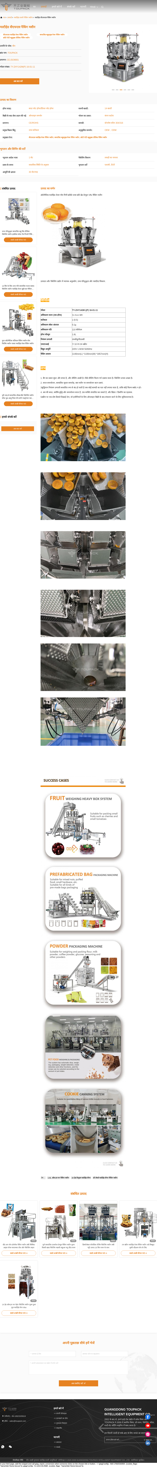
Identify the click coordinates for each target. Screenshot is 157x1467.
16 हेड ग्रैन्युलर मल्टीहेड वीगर (81, 1178)
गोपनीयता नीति (18, 1460)
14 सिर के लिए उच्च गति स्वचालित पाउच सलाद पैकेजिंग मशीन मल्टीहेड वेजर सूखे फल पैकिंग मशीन (18, 289)
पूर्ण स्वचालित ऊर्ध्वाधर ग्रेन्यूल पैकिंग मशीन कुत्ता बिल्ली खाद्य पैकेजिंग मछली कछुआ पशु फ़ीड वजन (58, 1246)
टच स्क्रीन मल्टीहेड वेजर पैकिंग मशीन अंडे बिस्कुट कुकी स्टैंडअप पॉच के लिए (138, 1246)
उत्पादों (44, 6)
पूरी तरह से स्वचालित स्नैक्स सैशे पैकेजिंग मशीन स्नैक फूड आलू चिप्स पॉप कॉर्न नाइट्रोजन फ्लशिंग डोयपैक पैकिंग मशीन (18, 398)
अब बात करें (19, 81)
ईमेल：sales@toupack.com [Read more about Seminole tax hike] (14, 1421)
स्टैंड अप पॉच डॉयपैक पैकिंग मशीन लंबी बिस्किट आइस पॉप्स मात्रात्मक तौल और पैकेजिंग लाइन (19, 1246)
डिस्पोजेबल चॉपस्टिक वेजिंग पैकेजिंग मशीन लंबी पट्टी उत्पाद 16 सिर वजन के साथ (98, 1246)
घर (34, 6)
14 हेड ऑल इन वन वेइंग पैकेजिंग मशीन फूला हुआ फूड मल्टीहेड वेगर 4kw (19, 1305)
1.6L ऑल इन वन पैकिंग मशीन (58, 1178)
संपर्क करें (71, 6)
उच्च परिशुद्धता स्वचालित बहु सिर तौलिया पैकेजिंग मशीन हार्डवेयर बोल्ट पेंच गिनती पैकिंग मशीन (17, 234)
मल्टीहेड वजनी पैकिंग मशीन (23, 17)
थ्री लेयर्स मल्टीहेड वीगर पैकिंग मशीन (105, 1178)
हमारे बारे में (57, 6)
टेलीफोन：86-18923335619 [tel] (14, 1416)
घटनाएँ (83, 6)
